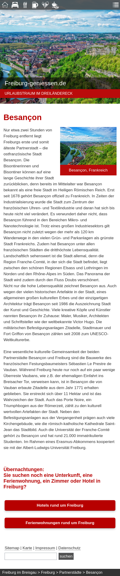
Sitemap (12, 548)
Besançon (94, 572)
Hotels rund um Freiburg (60, 505)
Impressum (45, 548)
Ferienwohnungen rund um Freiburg (60, 522)
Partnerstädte (70, 572)
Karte (27, 548)
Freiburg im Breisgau (19, 572)
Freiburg (48, 572)
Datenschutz (69, 548)
